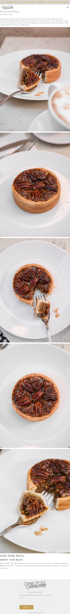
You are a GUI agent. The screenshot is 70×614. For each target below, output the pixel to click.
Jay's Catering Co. (9, 2)
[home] (7, 8)
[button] (67, 8)
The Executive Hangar (58, 2)
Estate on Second (27, 2)
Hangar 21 (41, 2)
